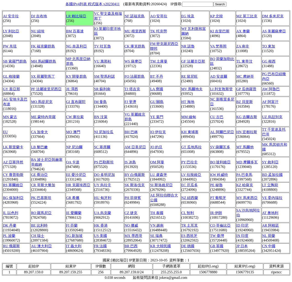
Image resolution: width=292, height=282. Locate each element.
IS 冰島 (130, 162)
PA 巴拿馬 (244, 175)
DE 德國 (187, 246)
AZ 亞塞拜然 (13, 162)
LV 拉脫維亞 (191, 175)
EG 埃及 (187, 16)
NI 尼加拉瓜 (104, 132)
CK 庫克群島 (135, 46)
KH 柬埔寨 (189, 132)
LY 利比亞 (11, 31)
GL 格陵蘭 (11, 76)
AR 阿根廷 (270, 225)
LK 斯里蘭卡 (13, 147)
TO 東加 (268, 46)
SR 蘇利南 (102, 89)
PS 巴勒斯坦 (104, 162)
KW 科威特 (219, 175)
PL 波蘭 (9, 236)
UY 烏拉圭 (102, 185)
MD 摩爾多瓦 (247, 162)
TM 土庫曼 (158, 61)
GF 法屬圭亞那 (193, 61)
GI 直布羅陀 (76, 102)
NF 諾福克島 (135, 16)
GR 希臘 (72, 198)
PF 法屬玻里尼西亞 (46, 89)
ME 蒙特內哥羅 (43, 117)
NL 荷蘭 (268, 236)
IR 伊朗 (216, 213)
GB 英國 (216, 246)
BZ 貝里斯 (244, 102)
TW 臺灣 (217, 236)
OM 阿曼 (157, 162)
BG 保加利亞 (13, 198)
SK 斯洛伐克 (135, 185)
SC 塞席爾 (102, 147)
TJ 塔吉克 (132, 89)
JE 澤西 (72, 89)
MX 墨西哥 (133, 236)
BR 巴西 (131, 246)
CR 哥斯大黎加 (43, 185)
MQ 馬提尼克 (41, 102)
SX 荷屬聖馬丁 (43, 76)
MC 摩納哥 (245, 76)
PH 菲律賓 (133, 198)
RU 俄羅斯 (11, 246)
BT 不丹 (156, 76)
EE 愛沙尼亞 (76, 175)
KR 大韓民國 (160, 246)
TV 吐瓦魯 (102, 46)
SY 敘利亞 (270, 162)
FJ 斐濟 (130, 102)
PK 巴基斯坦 (41, 198)
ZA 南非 (242, 46)
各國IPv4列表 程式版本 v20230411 (92, 4)
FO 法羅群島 (135, 76)
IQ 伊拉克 (158, 132)
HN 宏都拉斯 (246, 132)
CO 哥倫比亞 (220, 225)
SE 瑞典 (156, 236)
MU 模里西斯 (135, 31)
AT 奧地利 (270, 213)
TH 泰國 (156, 213)
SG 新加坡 (74, 236)
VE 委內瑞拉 (272, 198)
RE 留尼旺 (189, 76)
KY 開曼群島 (76, 76)
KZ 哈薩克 (244, 185)
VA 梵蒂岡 (218, 46)
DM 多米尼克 (273, 16)
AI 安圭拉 (11, 16)
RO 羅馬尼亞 (41, 213)
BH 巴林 (131, 132)
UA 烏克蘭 (102, 213)
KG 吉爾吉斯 (246, 117)
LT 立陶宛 (270, 185)
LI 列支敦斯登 (221, 89)
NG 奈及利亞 (76, 46)
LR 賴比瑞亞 (76, 16)
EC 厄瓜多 (189, 185)
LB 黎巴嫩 (39, 147)
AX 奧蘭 (243, 31)
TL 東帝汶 (244, 61)
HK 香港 (101, 225)
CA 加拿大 (39, 132)
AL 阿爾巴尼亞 (222, 132)
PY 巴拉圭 (189, 162)
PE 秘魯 (216, 185)
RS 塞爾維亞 (13, 185)
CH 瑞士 (37, 236)
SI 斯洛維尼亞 (161, 185)
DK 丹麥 (9, 225)
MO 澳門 (73, 132)
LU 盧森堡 (158, 175)
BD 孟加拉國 (272, 175)
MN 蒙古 (10, 117)
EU (5, 132)
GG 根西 (269, 61)
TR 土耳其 (189, 225)
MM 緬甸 (188, 117)
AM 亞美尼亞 (135, 147)
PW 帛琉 (10, 46)
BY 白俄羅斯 (135, 175)
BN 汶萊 (100, 117)
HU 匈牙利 (102, 198)
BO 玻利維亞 (220, 162)
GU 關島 (157, 102)
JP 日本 (242, 246)
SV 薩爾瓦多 (220, 147)
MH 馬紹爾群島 (43, 61)
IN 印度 (242, 236)
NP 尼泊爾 (74, 147)
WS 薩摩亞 (133, 61)
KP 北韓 (216, 16)
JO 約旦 (156, 147)
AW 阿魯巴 (271, 89)
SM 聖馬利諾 (104, 76)
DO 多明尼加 (104, 175)
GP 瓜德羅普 (246, 89)
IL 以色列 (10, 213)
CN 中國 (268, 246)
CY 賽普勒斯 (13, 175)
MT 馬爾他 (245, 147)
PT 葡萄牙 (218, 198)
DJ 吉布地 (39, 16)
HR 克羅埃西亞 (78, 185)
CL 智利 (187, 213)
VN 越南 (157, 225)
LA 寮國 (156, 89)
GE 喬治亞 (39, 175)
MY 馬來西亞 (247, 198)
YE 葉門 (156, 117)
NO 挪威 (131, 225)
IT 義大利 (73, 246)
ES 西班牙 (189, 236)
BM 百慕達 (75, 31)
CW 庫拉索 (75, 117)
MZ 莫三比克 (246, 16)
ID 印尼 (242, 225)
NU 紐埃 (37, 31)
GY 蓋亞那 (11, 89)
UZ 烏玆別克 (272, 117)
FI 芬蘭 (72, 225)
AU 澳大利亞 (41, 246)
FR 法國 (100, 246)
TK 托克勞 (158, 31)
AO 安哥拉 (158, 16)
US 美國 (100, 236)
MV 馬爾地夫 (192, 89)
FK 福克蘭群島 (43, 46)
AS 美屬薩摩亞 (274, 31)
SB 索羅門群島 (15, 61)
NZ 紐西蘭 (189, 198)
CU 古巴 (216, 117)
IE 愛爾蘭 (73, 213)
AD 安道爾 (218, 76)
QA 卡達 (72, 162)
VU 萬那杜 (102, 61)
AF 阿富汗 (270, 102)
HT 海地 (187, 102)
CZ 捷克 (131, 213)
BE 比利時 (39, 225)
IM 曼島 (100, 102)
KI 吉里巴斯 (219, 31)
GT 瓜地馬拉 (191, 147)
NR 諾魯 (188, 46)
